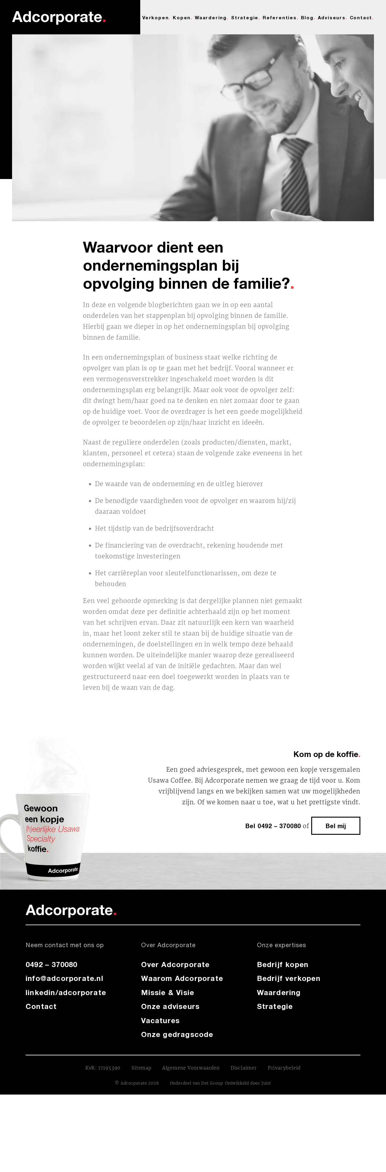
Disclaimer (244, 1068)
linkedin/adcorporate (66, 992)
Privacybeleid (284, 1068)
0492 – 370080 (52, 964)
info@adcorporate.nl (64, 978)
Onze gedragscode (177, 1034)
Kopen (182, 17)
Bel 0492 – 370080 (273, 825)
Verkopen (155, 17)
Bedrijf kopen (283, 964)
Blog (307, 17)
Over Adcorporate (175, 964)
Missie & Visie (167, 992)
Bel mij (336, 825)
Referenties (280, 17)
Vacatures (160, 1020)
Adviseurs (332, 17)
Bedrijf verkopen (289, 978)
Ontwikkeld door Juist (248, 1083)
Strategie (244, 17)
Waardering (211, 17)
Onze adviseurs (170, 1006)
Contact (361, 17)
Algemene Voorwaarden (191, 1068)
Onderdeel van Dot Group (196, 1083)
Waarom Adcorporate (182, 978)
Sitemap (141, 1068)
